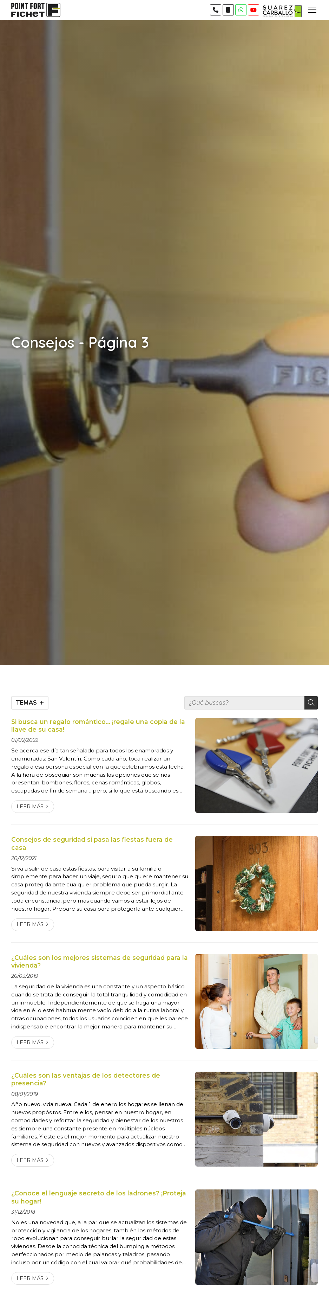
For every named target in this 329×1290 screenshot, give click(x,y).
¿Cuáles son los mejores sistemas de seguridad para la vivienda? (99, 961)
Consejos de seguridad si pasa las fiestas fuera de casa (92, 843)
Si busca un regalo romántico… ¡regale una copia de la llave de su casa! (98, 725)
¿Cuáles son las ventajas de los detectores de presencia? (85, 1079)
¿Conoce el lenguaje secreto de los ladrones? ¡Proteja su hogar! (98, 1197)
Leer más (30, 806)
